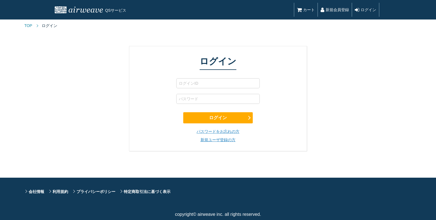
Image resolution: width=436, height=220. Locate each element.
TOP (28, 25)
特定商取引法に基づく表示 (147, 191)
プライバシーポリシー (95, 191)
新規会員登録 (335, 10)
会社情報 (36, 191)
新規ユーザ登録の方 (218, 140)
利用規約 (60, 191)
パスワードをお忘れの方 (218, 131)
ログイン (365, 10)
